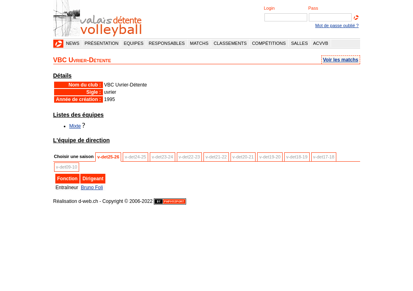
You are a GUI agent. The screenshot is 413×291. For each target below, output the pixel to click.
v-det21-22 (216, 156)
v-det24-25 (135, 156)
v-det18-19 (297, 156)
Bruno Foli (92, 187)
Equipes (133, 43)
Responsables (166, 43)
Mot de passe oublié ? (337, 25)
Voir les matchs (340, 60)
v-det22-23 (189, 156)
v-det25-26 (108, 156)
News (73, 43)
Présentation (102, 43)
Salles (299, 43)
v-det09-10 (67, 166)
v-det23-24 (162, 156)
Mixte (75, 126)
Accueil (58, 44)
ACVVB (320, 43)
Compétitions (269, 43)
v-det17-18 (324, 156)
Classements (230, 43)
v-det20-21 (243, 156)
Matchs (199, 43)
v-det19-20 (270, 156)
